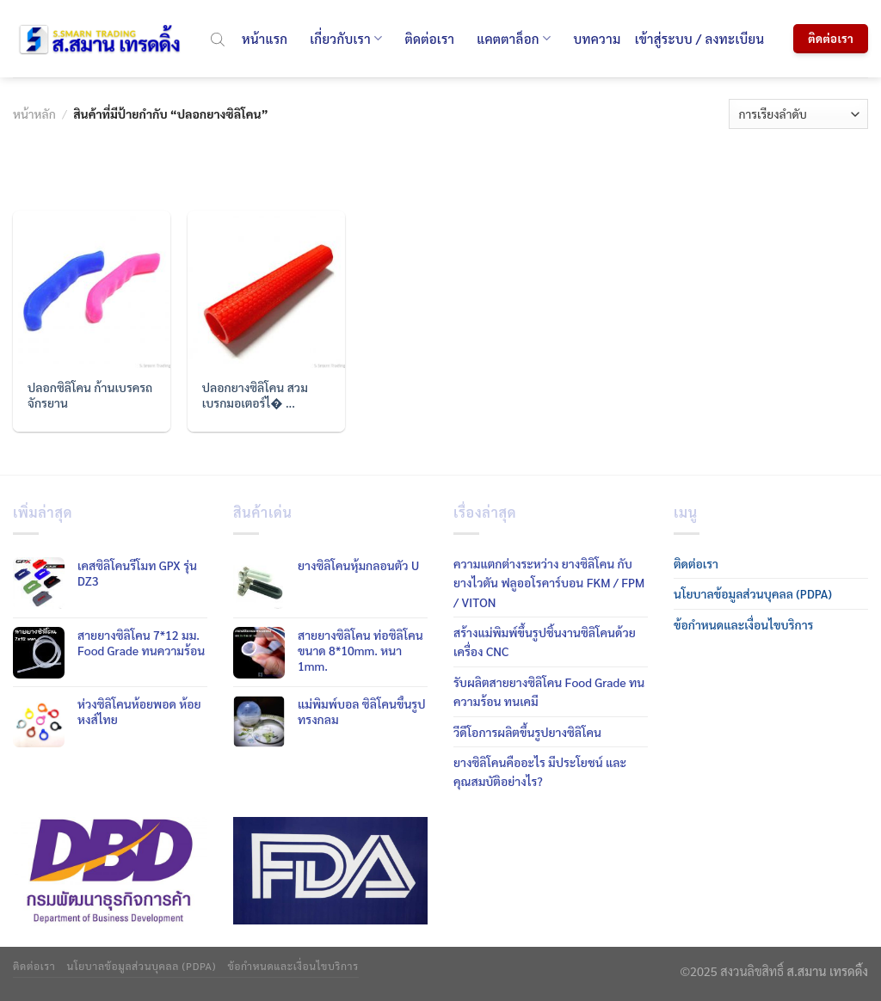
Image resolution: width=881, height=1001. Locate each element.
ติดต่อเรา (429, 38)
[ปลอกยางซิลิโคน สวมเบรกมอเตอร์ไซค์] (266, 289)
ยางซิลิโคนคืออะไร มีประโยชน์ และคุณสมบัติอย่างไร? (539, 771)
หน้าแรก (264, 38)
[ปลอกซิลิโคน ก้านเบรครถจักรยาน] (91, 289)
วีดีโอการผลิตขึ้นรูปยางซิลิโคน (527, 732)
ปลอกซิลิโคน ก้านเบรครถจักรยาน (90, 394)
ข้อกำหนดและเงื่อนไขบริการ (743, 624)
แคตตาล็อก (514, 38)
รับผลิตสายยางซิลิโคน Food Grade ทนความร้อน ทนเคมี (548, 691)
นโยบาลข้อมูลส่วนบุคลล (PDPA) (753, 593)
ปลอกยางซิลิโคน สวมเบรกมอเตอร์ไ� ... (255, 394)
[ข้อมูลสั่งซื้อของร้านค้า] (798, 114)
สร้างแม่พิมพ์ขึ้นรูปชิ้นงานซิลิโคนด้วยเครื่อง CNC (544, 641)
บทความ (596, 38)
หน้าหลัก (34, 113)
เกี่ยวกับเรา (346, 38)
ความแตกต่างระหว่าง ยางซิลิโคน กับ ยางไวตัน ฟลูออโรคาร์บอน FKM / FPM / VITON (548, 583)
